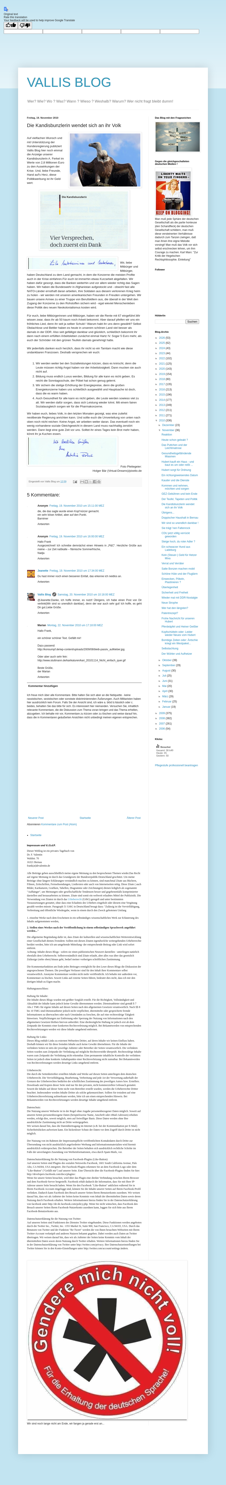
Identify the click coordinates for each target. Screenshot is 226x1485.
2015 (162, 394)
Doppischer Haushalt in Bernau (180, 517)
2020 (162, 368)
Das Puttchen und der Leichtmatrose (174, 446)
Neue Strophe (170, 602)
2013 (162, 405)
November (168, 430)
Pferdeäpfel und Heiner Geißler (180, 626)
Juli (164, 675)
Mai (164, 686)
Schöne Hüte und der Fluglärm (180, 573)
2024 (162, 348)
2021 (162, 363)
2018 (162, 379)
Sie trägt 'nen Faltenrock (176, 528)
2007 (162, 723)
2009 (162, 713)
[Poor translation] (25, 25)
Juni (165, 681)
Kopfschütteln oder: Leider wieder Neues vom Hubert (179, 633)
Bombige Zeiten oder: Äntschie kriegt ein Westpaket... (180, 642)
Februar (167, 701)
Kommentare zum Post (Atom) (59, 824)
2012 (162, 410)
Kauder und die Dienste (175, 480)
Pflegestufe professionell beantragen (176, 765)
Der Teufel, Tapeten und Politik (179, 499)
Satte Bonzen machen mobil (178, 568)
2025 (162, 342)
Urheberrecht (75, 899)
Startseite (85, 818)
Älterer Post (134, 818)
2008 (162, 718)
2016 (162, 389)
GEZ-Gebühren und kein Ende (179, 493)
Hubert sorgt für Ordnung (176, 470)
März (165, 696)
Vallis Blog (44, 594)
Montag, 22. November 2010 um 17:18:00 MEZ (75, 625)
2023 (162, 353)
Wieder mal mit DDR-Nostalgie (180, 597)
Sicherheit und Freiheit (175, 592)
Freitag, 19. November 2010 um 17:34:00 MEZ (77, 570)
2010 (162, 420)
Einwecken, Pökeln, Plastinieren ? (173, 580)
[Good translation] (11, 25)
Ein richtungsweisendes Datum (180, 475)
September (169, 665)
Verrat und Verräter (173, 563)
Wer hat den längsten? (175, 608)
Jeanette (43, 570)
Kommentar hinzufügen (43, 686)
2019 (162, 374)
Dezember (168, 425)
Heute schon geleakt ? (175, 439)
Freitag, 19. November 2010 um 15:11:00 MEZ (76, 505)
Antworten (43, 524)
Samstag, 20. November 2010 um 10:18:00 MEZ (86, 594)
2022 (162, 358)
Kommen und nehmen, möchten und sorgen (175, 487)
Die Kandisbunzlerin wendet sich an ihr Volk (178, 506)
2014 (162, 399)
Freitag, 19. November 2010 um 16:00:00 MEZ (76, 536)
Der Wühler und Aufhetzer (177, 653)
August (166, 670)
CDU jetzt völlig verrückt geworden (176, 535)
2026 (162, 337)
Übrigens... (168, 512)
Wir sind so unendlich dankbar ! (180, 523)
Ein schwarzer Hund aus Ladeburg (176, 548)
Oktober (167, 660)
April (165, 691)
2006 (162, 728)
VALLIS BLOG (69, 82)
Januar (166, 706)
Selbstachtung (170, 648)
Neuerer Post (36, 818)
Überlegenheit (170, 587)
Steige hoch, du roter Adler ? (178, 541)
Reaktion (167, 434)
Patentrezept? (170, 613)
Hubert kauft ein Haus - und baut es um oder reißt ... (178, 463)
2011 (162, 415)
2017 (162, 384)
